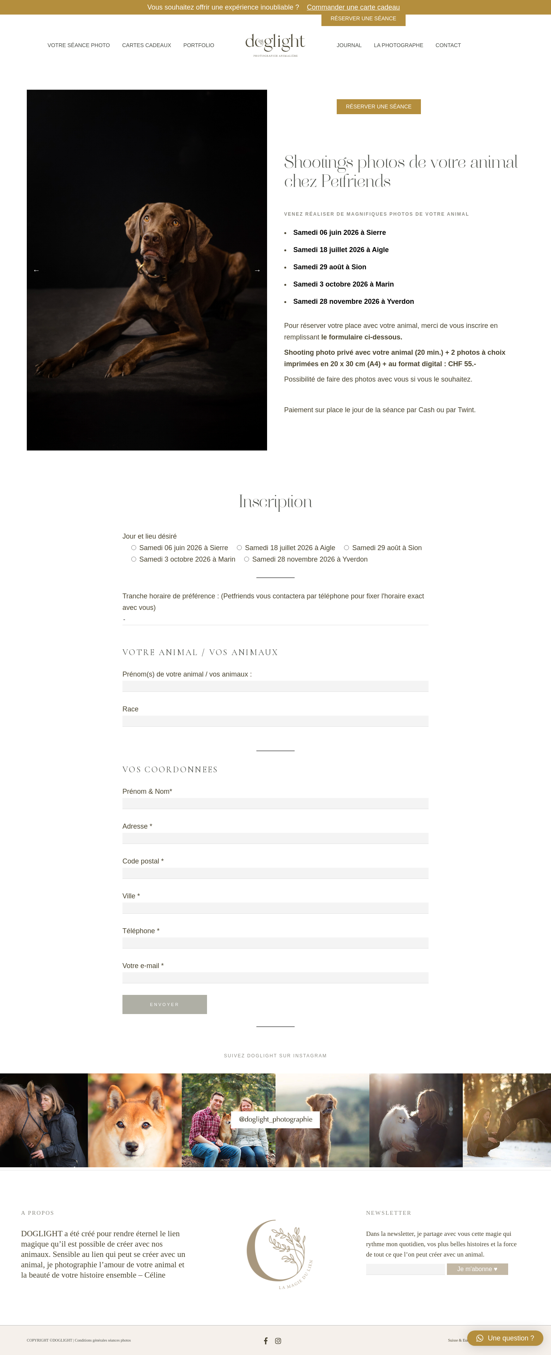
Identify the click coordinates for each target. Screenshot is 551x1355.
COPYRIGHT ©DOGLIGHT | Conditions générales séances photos (79, 1340)
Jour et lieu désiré (149, 536)
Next (257, 270)
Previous (36, 270)
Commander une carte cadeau (353, 7)
